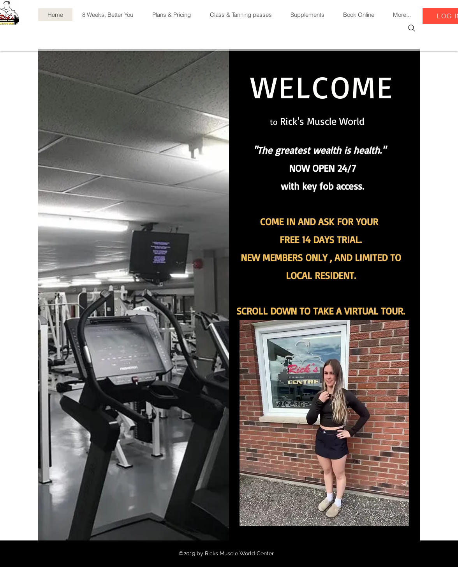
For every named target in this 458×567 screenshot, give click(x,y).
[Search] (411, 28)
